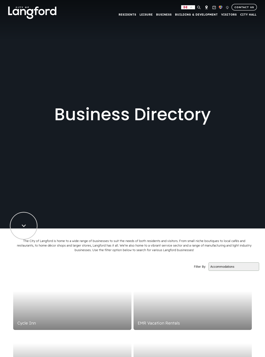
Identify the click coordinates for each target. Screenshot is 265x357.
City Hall (247, 14)
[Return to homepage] (34, 12)
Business (162, 14)
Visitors (227, 14)
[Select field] (234, 266)
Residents (126, 14)
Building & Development (195, 14)
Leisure (144, 14)
